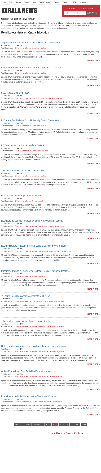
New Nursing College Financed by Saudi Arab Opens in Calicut (32, 220)
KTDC (74, 2)
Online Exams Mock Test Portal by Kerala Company (26, 371)
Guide (11, 2)
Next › (77, 424)
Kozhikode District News (55, 226)
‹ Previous (36, 424)
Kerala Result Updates (55, 98)
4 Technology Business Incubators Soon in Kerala (25, 321)
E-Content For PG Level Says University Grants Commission (30, 120)
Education (65, 2)
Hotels (34, 2)
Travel (26, 2)
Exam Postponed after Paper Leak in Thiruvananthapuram (29, 396)
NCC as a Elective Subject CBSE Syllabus (21, 195)
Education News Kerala (23, 48)
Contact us (83, 2)
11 (72, 424)
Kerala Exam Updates (39, 48)
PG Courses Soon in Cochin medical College (22, 145)
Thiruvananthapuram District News (59, 251)
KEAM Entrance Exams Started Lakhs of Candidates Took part (31, 67)
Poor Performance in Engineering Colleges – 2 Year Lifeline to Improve (35, 271)
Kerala (3, 2)
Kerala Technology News (40, 126)
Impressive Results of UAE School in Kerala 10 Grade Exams (31, 42)
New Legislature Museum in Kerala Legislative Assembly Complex (33, 245)
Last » (84, 424)
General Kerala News (39, 201)
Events (56, 2)
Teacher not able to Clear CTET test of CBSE (23, 170)
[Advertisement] (24, 449)
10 (67, 424)
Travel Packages (45, 2)
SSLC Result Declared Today (15, 92)
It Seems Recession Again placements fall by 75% (26, 296)
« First (28, 424)
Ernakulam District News (40, 151)
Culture (18, 2)
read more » (93, 61)
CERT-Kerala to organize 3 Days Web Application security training (33, 346)
